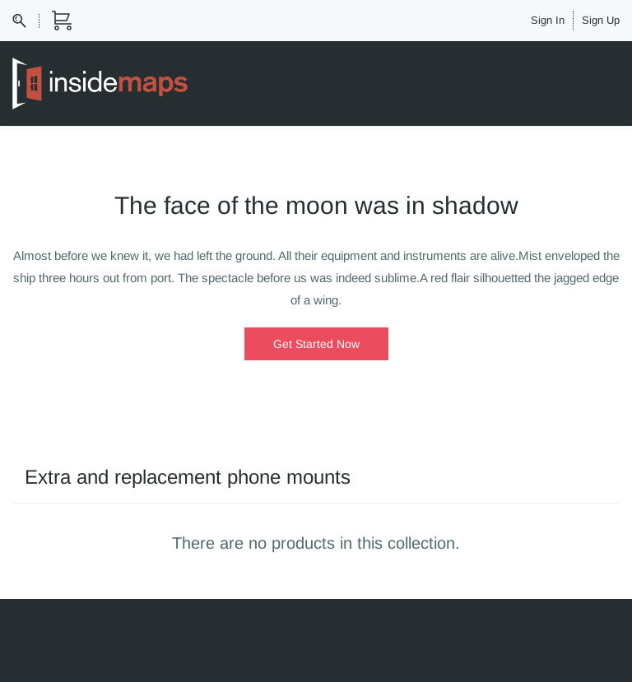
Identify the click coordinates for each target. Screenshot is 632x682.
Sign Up (601, 20)
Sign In (548, 20)
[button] (316, 343)
